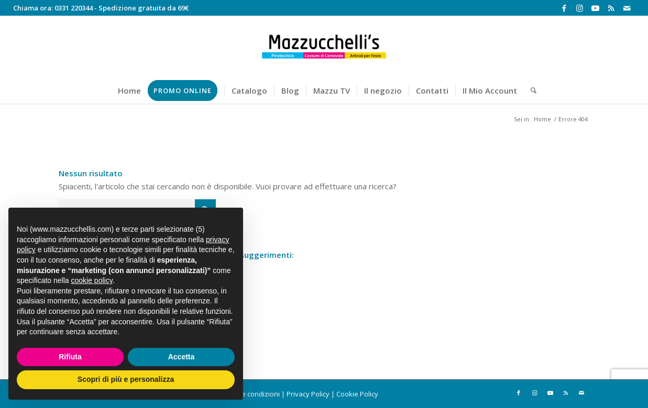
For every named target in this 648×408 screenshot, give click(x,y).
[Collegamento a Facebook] (564, 8)
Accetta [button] (181, 357)
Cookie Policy (357, 394)
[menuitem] (129, 90)
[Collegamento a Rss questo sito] (611, 8)
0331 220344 (73, 8)
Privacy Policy (308, 394)
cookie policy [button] (92, 280)
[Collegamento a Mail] (627, 8)
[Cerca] (530, 90)
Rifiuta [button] (70, 357)
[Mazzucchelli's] (324, 46)
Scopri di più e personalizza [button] (126, 379)
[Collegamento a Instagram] (579, 8)
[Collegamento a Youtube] (595, 8)
